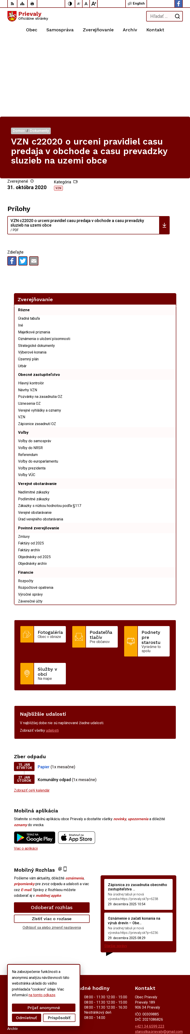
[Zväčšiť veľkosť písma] (93, 3)
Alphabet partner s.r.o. (68, 1010)
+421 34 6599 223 (149, 949)
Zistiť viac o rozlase (52, 841)
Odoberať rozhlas (51, 830)
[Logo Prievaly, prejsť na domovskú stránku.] (27, 16)
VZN (58, 111)
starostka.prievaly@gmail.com (159, 955)
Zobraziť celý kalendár (32, 713)
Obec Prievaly (59, 1016)
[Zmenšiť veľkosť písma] (79, 3)
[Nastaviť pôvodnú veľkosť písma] (86, 3)
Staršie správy (115, 869)
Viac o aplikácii (26, 771)
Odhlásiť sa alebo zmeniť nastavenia (52, 851)
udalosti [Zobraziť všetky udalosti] (52, 653)
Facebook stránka (149, 960)
